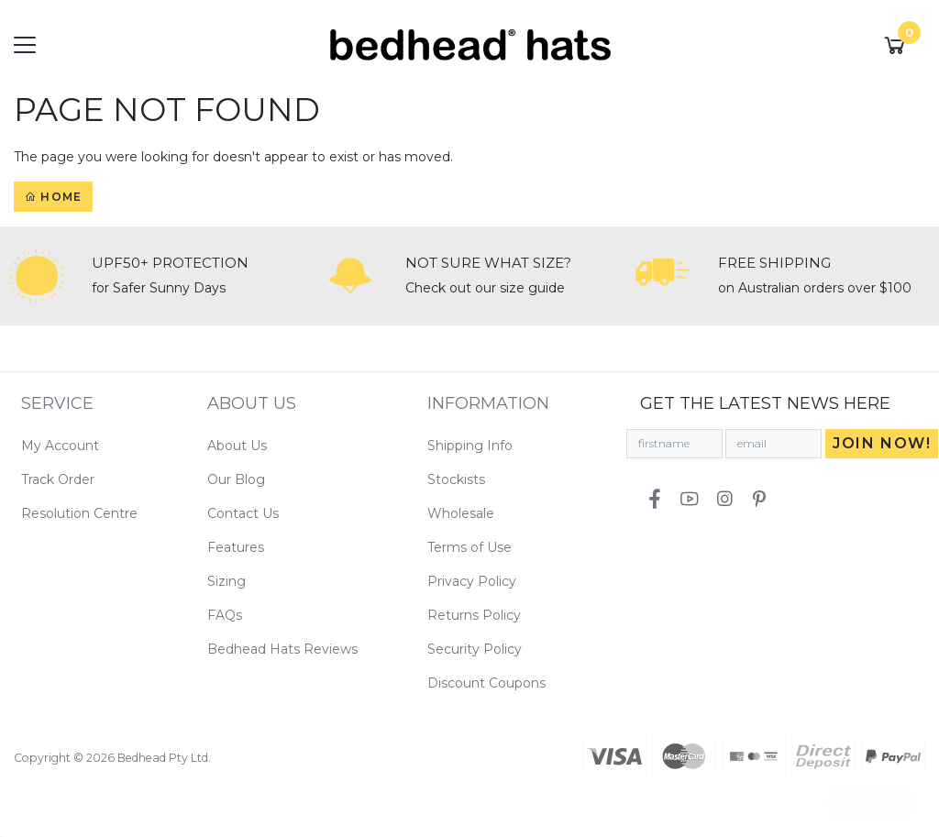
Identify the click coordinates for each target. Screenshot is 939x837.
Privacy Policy (471, 581)
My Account (60, 445)
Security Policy (474, 649)
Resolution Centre (79, 513)
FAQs (224, 615)
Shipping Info (470, 445)
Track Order (57, 479)
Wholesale (460, 513)
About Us (237, 445)
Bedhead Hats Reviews (282, 649)
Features (235, 547)
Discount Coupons (486, 683)
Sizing (226, 581)
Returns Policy (474, 615)
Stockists (456, 479)
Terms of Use (469, 547)
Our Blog (236, 479)
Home (53, 197)
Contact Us (243, 513)
